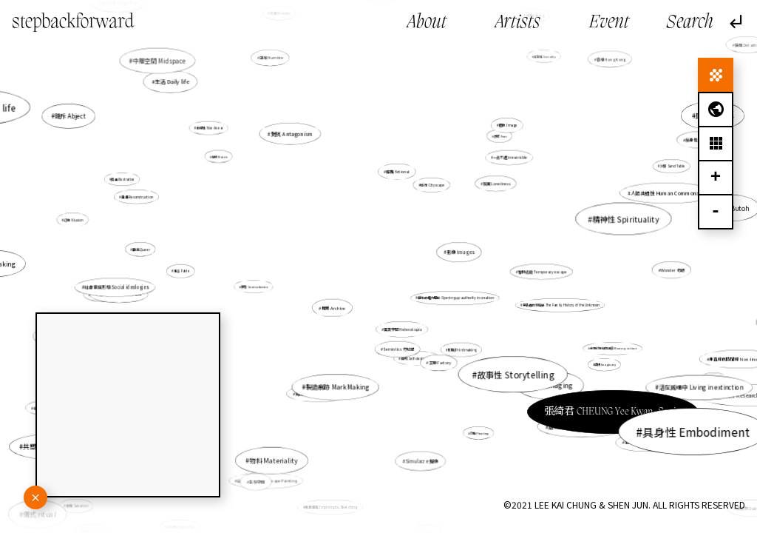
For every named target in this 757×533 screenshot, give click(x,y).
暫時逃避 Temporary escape (516, 271)
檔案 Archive (337, 304)
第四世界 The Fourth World (321, 390)
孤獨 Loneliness (496, 183)
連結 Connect (167, 523)
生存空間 (272, 455)
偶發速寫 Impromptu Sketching (332, 500)
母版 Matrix (219, 156)
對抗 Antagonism (312, 165)
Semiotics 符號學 (398, 349)
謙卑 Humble (294, 101)
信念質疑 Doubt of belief (491, 512)
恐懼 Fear (499, 136)
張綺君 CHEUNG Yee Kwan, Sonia (549, 372)
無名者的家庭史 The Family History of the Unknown (561, 305)
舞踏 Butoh (620, 226)
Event (609, 23)
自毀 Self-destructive (417, 357)
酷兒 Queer (141, 249)
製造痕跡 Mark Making (341, 373)
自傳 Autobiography (635, 437)
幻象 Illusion (75, 220)
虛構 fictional (398, 172)
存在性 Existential (201, 499)
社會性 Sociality (535, 68)
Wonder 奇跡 (669, 270)
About (427, 23)
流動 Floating (465, 410)
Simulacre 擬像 (418, 444)
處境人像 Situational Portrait (582, 425)
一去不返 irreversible (509, 158)
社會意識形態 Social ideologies (117, 287)
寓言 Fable (199, 270)
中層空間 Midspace (164, 64)
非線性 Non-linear (213, 131)
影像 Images (455, 252)
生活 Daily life (192, 99)
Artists (517, 23)
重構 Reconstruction (137, 196)
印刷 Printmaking (458, 346)
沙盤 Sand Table (672, 167)
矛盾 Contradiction (266, 284)
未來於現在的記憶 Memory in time (612, 348)
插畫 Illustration (168, 194)
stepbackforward (73, 22)
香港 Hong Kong (604, 64)
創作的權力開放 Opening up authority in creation (455, 298)
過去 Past (650, 358)
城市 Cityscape (432, 185)
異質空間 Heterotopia (403, 328)
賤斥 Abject (73, 118)
